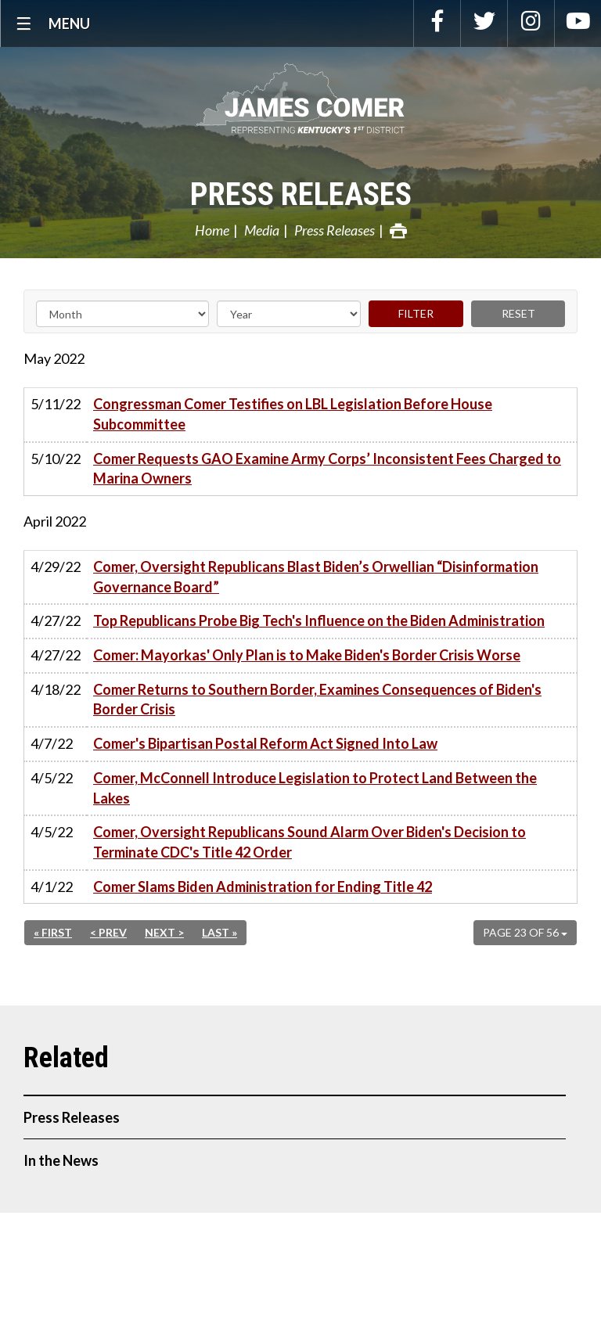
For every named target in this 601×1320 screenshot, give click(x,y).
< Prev (108, 932)
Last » (219, 932)
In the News (61, 1160)
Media (261, 230)
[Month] (122, 313)
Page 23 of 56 (525, 932)
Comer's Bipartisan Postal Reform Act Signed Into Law (265, 743)
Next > (164, 932)
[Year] (288, 313)
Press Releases (301, 194)
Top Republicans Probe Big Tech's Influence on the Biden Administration (319, 620)
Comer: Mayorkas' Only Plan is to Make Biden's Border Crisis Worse (306, 655)
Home (212, 230)
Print (398, 230)
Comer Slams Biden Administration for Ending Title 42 (262, 886)
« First (53, 932)
